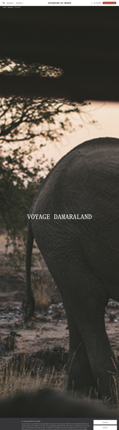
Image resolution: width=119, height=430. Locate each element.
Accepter (105, 410)
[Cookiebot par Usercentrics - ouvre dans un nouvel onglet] (10, 427)
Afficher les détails (91, 426)
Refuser (105, 416)
